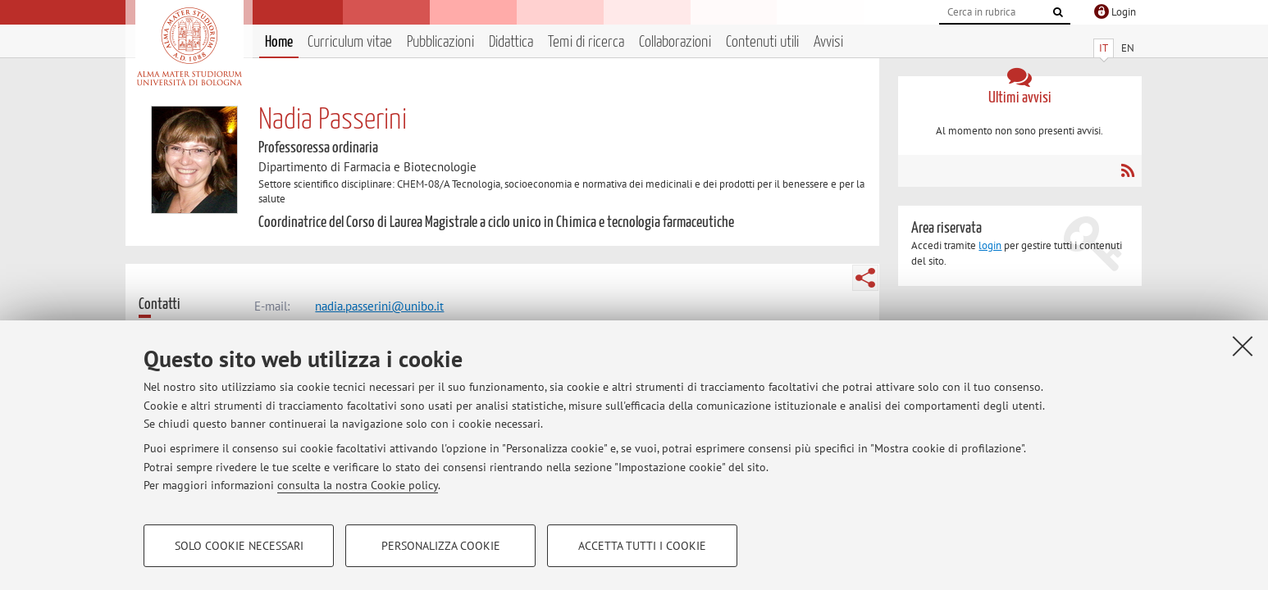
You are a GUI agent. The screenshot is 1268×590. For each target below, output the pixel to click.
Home (279, 42)
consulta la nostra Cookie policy (357, 485)
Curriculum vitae (350, 42)
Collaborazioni (675, 42)
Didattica (511, 42)
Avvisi (828, 42)
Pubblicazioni (440, 42)
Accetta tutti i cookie (642, 545)
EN (1127, 48)
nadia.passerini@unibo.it (379, 306)
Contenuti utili (762, 42)
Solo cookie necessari (239, 545)
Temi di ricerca (586, 42)
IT (1103, 48)
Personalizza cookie (440, 545)
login (989, 245)
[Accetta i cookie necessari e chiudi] (1242, 346)
